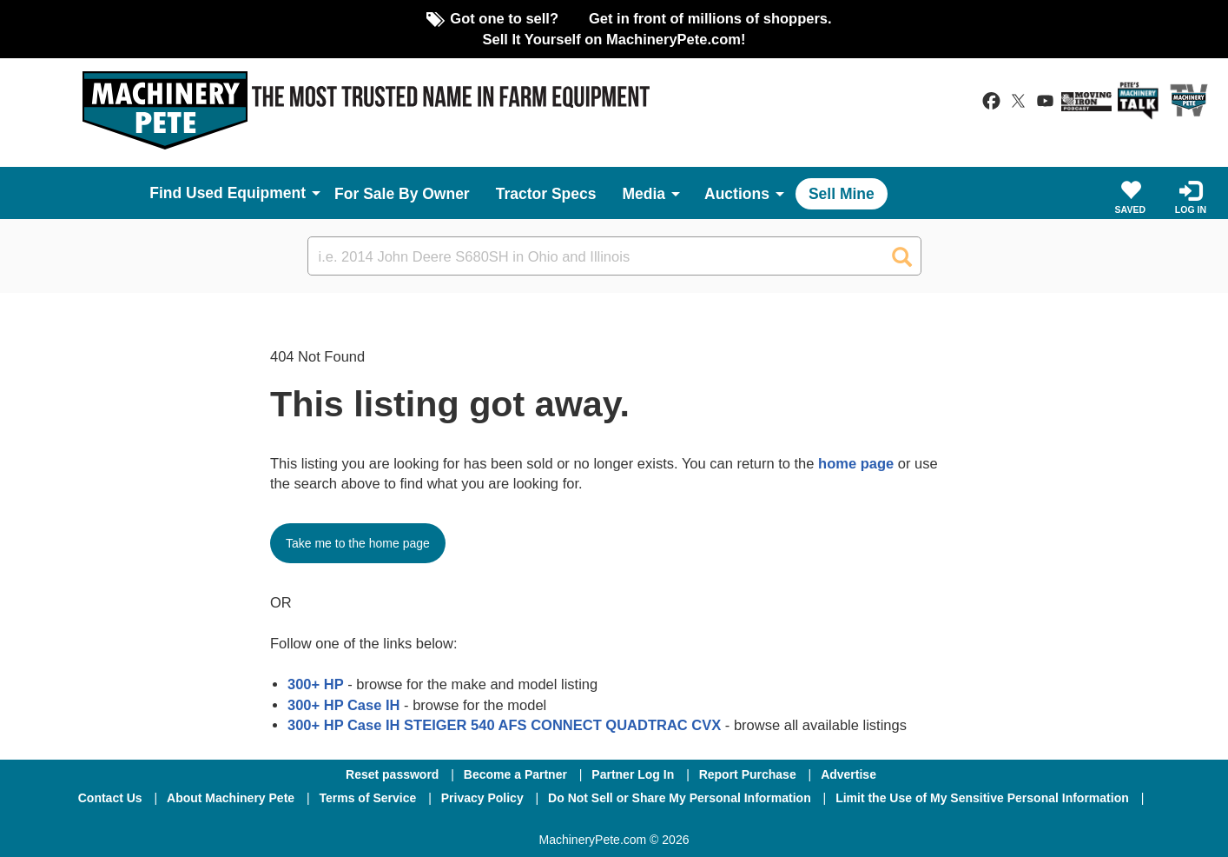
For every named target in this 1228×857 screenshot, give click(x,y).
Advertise (848, 774)
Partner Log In (632, 774)
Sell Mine (842, 194)
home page (856, 463)
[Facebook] (521, 821)
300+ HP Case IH (343, 705)
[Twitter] (616, 821)
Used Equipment (246, 193)
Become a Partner (515, 774)
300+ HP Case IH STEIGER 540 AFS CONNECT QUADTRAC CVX (504, 725)
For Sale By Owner (402, 194)
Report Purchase (747, 774)
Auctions (736, 194)
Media (643, 194)
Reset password (392, 774)
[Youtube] (704, 821)
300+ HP (315, 684)
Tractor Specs (546, 194)
